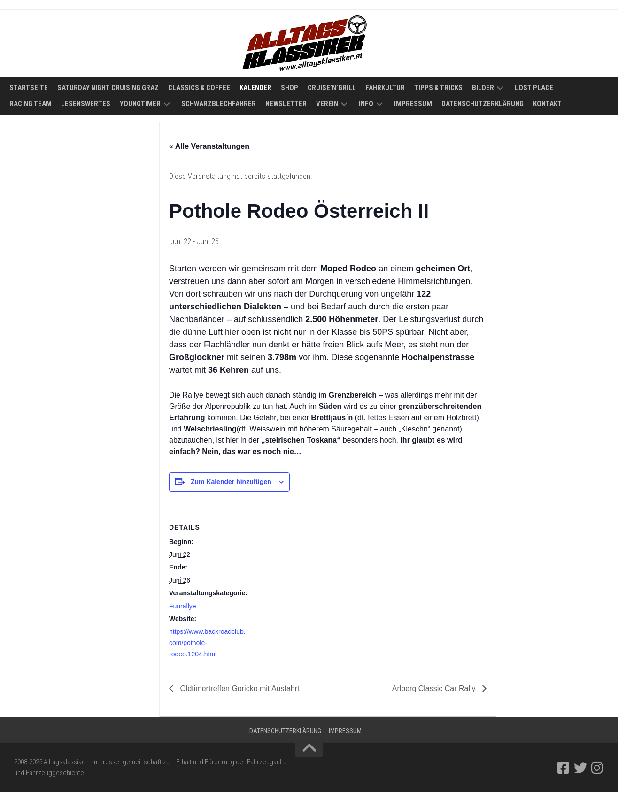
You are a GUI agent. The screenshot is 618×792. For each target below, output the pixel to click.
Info (366, 104)
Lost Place (534, 88)
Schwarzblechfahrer (218, 104)
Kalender (255, 88)
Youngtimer (140, 104)
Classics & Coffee (199, 88)
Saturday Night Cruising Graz (108, 88)
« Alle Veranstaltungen (209, 146)
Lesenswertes (85, 104)
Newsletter (286, 104)
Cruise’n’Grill (332, 88)
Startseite (28, 88)
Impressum (413, 104)
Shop (289, 88)
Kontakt (547, 104)
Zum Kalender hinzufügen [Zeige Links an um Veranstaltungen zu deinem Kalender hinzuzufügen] (231, 481)
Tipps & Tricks (438, 88)
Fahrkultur (385, 88)
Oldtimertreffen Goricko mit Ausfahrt (238, 688)
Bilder (483, 88)
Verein (327, 104)
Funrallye (182, 606)
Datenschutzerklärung (482, 104)
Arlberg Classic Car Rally (435, 688)
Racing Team (30, 104)
